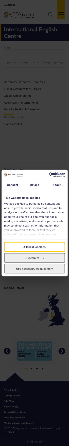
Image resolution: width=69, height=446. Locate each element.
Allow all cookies (34, 246)
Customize (34, 257)
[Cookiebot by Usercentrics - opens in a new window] (49, 174)
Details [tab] (34, 184)
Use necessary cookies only (34, 268)
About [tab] (56, 184)
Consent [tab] (12, 184)
